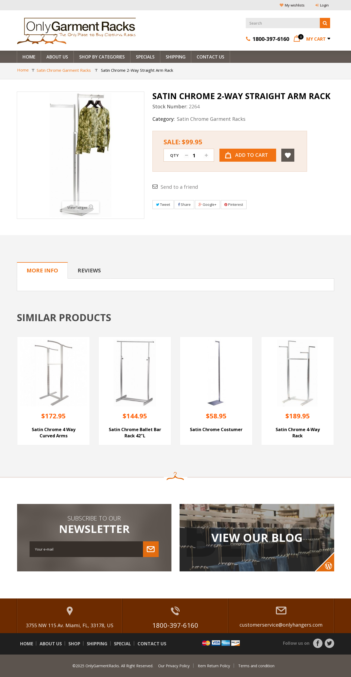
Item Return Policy (214, 665)
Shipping (176, 57)
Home (29, 57)
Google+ (207, 204)
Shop (74, 644)
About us (57, 57)
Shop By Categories (102, 57)
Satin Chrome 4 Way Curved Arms (53, 433)
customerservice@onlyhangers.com (281, 624)
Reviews (89, 270)
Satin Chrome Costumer (216, 429)
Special (122, 644)
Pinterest (233, 204)
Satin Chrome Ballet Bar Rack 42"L (135, 433)
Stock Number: (169, 106)
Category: (163, 118)
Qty (174, 155)
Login (322, 5)
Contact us (152, 644)
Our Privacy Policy (174, 665)
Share (184, 204)
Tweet (163, 204)
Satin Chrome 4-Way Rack (298, 433)
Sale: (183, 142)
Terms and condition (256, 665)
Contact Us (210, 57)
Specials (145, 57)
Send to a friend (179, 187)
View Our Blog (256, 537)
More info (42, 270)
